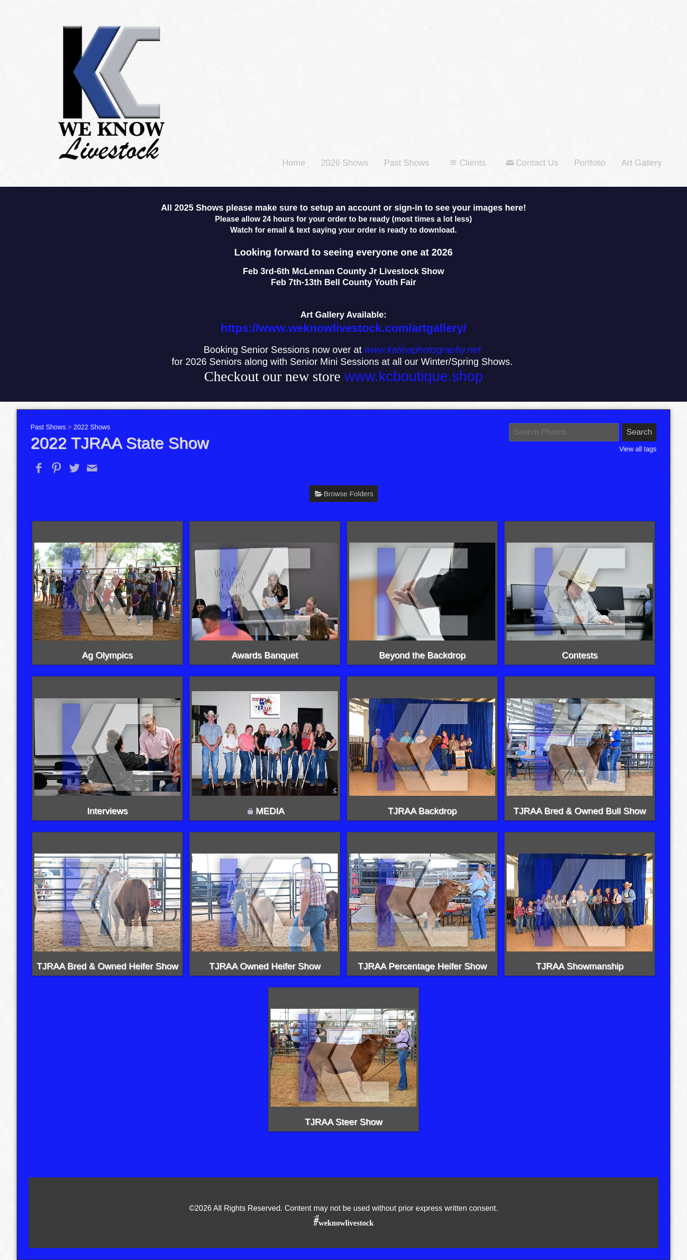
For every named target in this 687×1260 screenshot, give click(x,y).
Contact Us (531, 163)
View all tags (637, 449)
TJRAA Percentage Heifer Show (422, 966)
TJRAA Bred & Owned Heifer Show (107, 966)
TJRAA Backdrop (422, 811)
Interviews (107, 811)
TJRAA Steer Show (344, 1122)
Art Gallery (641, 163)
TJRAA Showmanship (580, 966)
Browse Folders (348, 494)
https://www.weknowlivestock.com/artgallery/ (343, 327)
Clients (467, 163)
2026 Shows (344, 163)
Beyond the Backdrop (422, 655)
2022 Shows (91, 427)
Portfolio (589, 163)
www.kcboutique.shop (413, 376)
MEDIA (270, 811)
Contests (580, 655)
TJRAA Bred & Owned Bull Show (579, 811)
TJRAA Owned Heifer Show (264, 966)
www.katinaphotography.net (422, 349)
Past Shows (406, 163)
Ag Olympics (107, 655)
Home (293, 163)
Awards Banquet (264, 655)
